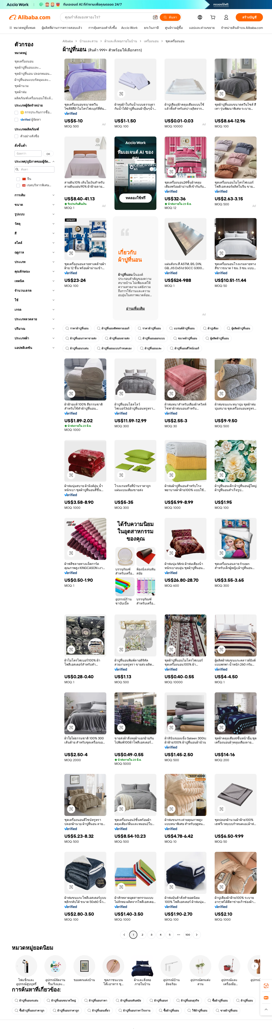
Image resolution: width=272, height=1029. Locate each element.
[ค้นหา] (170, 17)
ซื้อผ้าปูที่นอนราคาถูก (29, 1010)
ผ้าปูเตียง (210, 328)
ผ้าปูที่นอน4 (159, 1000)
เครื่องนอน (151, 41)
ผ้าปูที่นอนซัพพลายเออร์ (113, 328)
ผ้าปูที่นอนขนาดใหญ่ (61, 1000)
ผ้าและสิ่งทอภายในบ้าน (120, 41)
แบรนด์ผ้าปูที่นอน (181, 328)
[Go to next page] (197, 935)
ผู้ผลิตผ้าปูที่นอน (238, 328)
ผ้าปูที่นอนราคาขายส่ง (81, 338)
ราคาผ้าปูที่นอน (77, 328)
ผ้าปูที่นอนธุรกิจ (187, 1000)
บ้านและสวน (89, 41)
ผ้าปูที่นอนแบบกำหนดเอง (114, 348)
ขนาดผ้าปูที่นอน (185, 338)
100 (187, 934)
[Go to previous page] (124, 935)
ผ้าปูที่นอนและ (150, 348)
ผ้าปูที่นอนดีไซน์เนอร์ (184, 348)
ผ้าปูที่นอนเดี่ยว (98, 1010)
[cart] (213, 18)
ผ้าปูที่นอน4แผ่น (26, 1000)
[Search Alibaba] (107, 17)
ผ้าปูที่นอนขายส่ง (117, 338)
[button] (155, 17)
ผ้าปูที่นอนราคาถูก (66, 1010)
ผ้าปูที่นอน (244, 1000)
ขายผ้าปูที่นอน (226, 1010)
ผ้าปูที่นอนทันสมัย (128, 1000)
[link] (266, 986)
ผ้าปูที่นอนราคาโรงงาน (134, 1010)
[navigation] (34, 488)
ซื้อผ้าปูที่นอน (218, 1000)
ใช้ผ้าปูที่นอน (197, 1010)
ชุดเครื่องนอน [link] (175, 41)
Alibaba (68, 41)
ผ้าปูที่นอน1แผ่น (77, 348)
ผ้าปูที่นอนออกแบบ (151, 338)
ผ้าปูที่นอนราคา (95, 1000)
